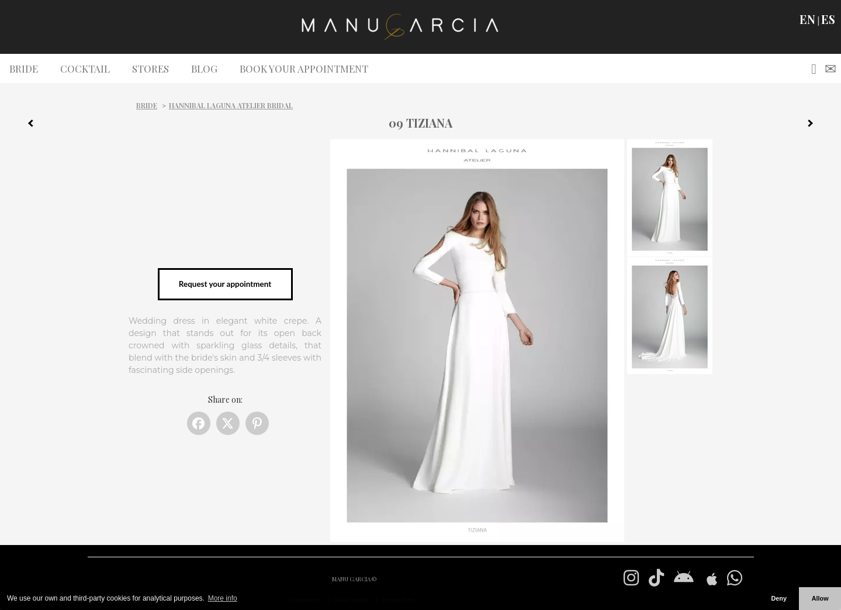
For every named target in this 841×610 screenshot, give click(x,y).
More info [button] (222, 598)
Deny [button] (778, 598)
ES (828, 19)
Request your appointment (225, 284)
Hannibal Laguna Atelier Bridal (231, 105)
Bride (146, 105)
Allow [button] (820, 598)
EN (807, 19)
